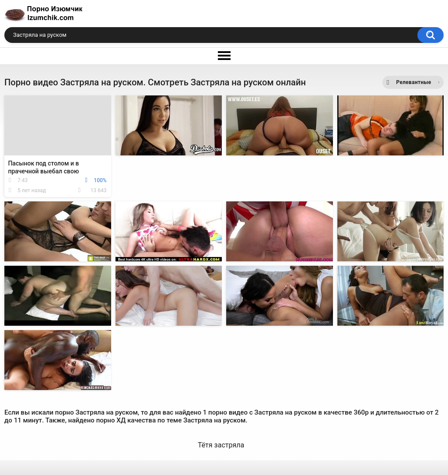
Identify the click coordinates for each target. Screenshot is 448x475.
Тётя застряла (221, 445)
